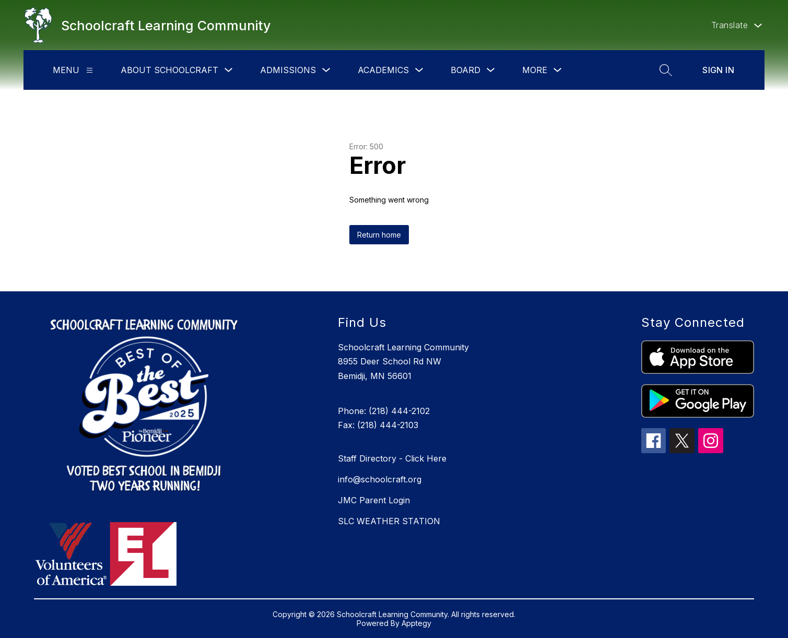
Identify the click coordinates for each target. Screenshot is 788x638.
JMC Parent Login (374, 500)
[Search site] (666, 70)
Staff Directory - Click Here (392, 458)
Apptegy (416, 623)
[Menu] (90, 70)
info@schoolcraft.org (379, 479)
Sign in (718, 70)
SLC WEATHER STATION (389, 521)
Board (465, 70)
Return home (379, 234)
